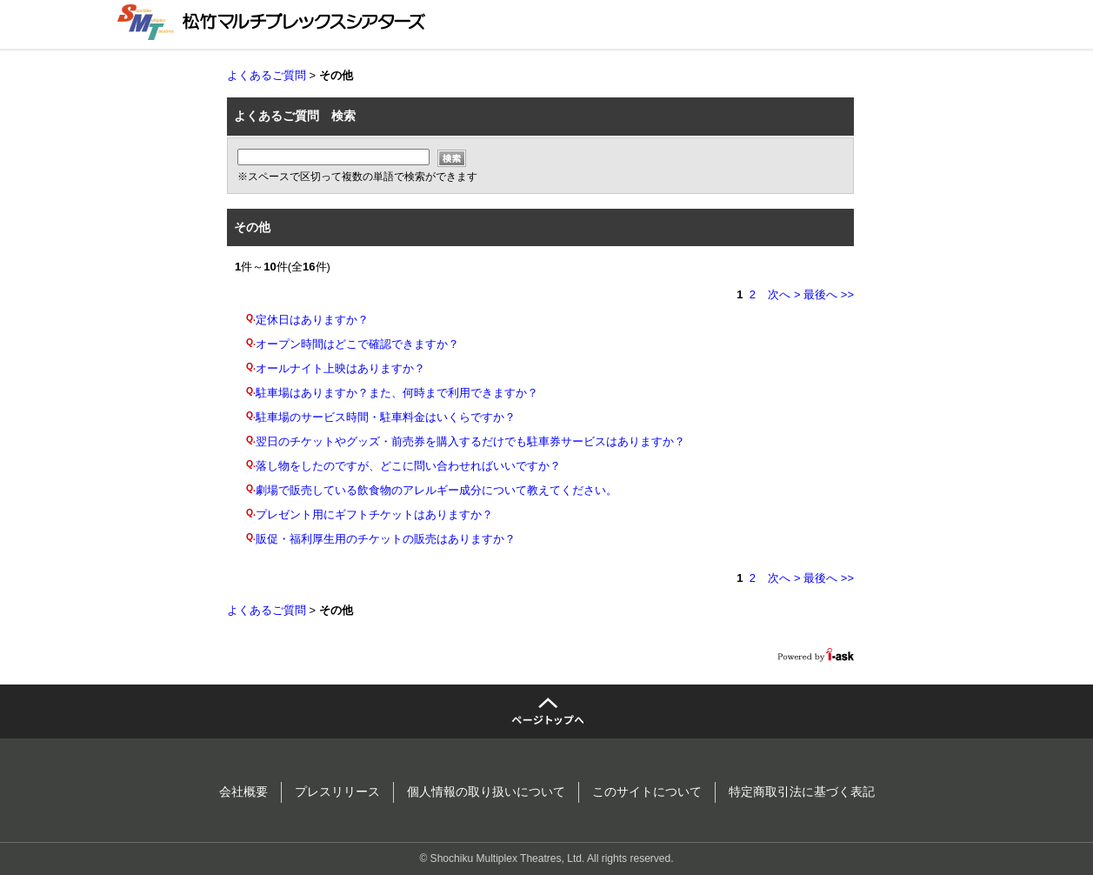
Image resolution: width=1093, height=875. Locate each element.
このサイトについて (647, 791)
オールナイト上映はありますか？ (340, 368)
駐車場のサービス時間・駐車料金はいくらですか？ (386, 417)
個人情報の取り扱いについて (486, 791)
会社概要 (243, 791)
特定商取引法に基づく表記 (802, 791)
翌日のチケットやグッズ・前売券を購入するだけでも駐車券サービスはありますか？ (470, 441)
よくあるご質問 (266, 75)
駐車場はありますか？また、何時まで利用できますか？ (397, 392)
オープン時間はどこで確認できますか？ (357, 344)
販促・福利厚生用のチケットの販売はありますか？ (386, 538)
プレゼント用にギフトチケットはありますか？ (374, 514)
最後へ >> (828, 294)
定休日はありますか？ (312, 319)
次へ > (784, 294)
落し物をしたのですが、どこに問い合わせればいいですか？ (408, 465)
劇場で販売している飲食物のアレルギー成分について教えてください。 (436, 490)
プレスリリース (337, 791)
